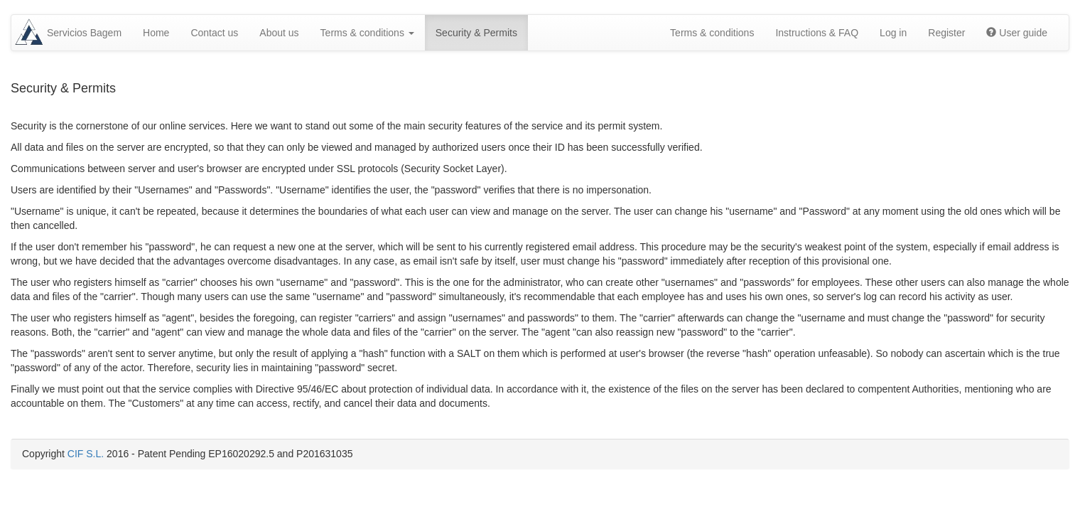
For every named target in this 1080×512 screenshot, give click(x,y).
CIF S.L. (86, 453)
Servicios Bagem (84, 32)
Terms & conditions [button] (367, 32)
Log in (893, 32)
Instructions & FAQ (816, 32)
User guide (1016, 32)
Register (946, 32)
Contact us (214, 32)
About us (278, 32)
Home (156, 32)
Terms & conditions (712, 32)
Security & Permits (476, 32)
